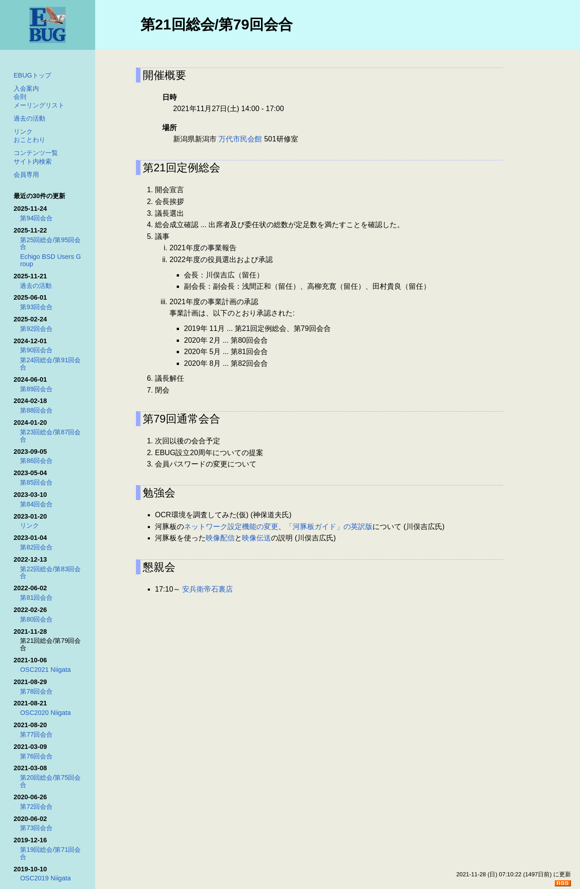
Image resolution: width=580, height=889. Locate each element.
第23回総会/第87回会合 (50, 435)
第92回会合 (36, 328)
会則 (20, 96)
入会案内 (26, 88)
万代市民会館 (240, 139)
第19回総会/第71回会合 (50, 853)
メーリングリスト (39, 105)
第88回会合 (36, 410)
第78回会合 (36, 691)
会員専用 (26, 174)
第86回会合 (36, 460)
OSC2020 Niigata (45, 712)
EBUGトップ (32, 75)
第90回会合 (36, 350)
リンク (23, 131)
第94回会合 (36, 218)
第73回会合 (36, 827)
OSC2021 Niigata (45, 669)
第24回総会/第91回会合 (50, 363)
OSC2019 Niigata (45, 878)
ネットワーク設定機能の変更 (231, 526)
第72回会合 (36, 806)
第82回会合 (36, 547)
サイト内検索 (33, 161)
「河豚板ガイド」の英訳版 (328, 526)
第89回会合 (36, 389)
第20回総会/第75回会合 (50, 781)
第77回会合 (36, 734)
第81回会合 (36, 597)
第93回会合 (36, 307)
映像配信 (220, 538)
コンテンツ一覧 (36, 152)
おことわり (29, 139)
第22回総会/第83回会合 (50, 572)
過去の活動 (29, 118)
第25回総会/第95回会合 (50, 243)
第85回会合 (36, 482)
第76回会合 (36, 756)
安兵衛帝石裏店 (207, 589)
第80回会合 (36, 619)
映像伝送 (256, 538)
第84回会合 (36, 504)
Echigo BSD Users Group (50, 260)
